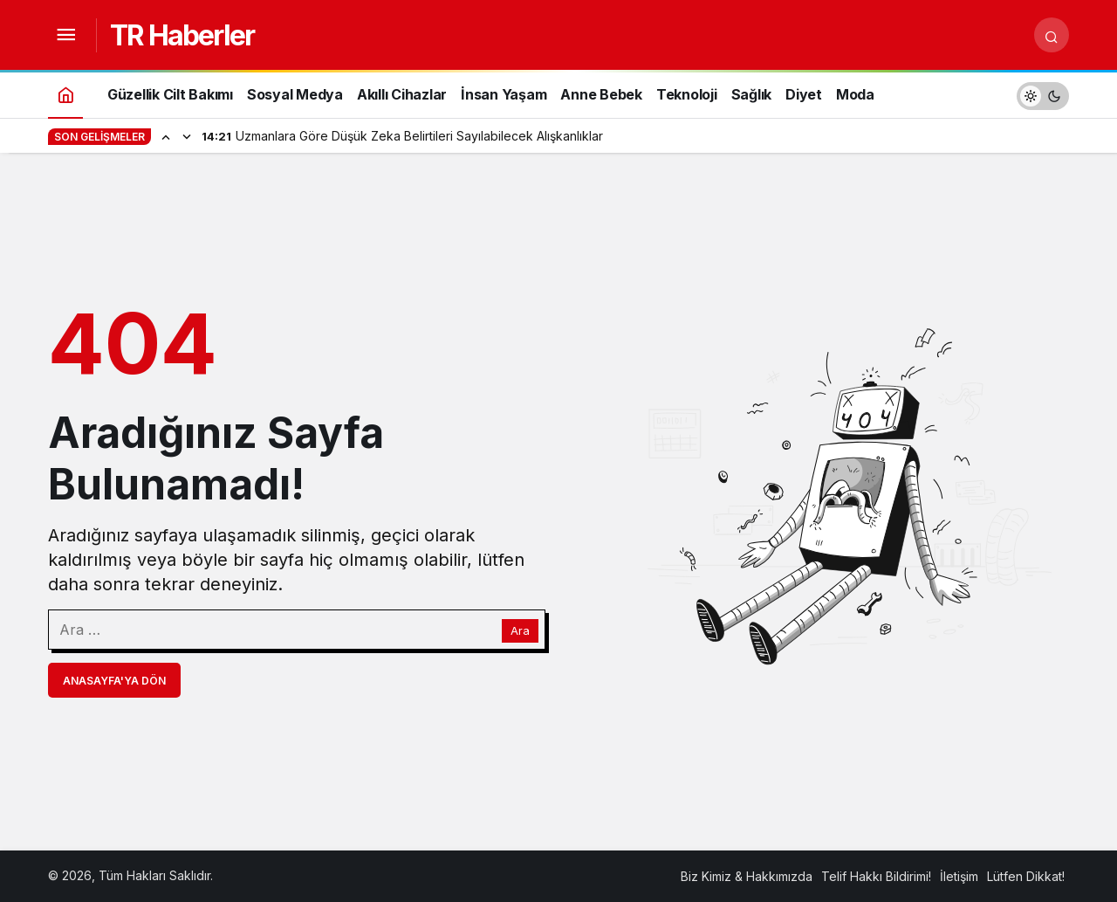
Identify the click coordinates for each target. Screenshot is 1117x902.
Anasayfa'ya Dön (114, 680)
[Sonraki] (186, 136)
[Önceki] (165, 136)
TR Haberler (182, 35)
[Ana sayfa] (65, 94)
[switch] (1043, 94)
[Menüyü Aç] (65, 34)
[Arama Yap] (1051, 34)
